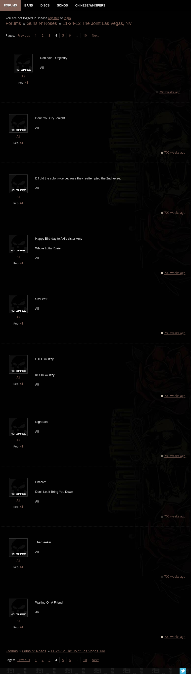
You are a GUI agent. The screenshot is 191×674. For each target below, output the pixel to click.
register (53, 19)
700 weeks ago (170, 93)
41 (26, 83)
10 (84, 36)
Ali (23, 77)
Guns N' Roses (41, 24)
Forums (13, 24)
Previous (23, 36)
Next (95, 36)
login (66, 19)
